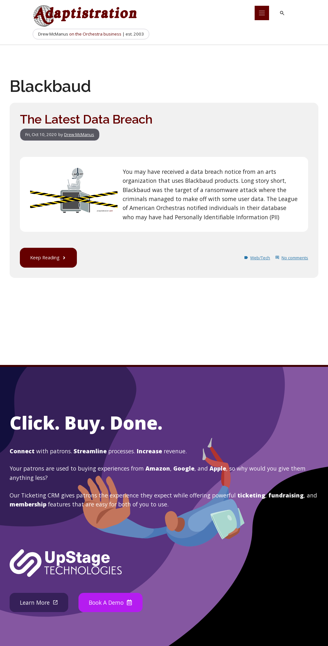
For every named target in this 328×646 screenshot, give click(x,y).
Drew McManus (79, 134)
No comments (295, 258)
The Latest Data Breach (86, 119)
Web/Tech (260, 258)
